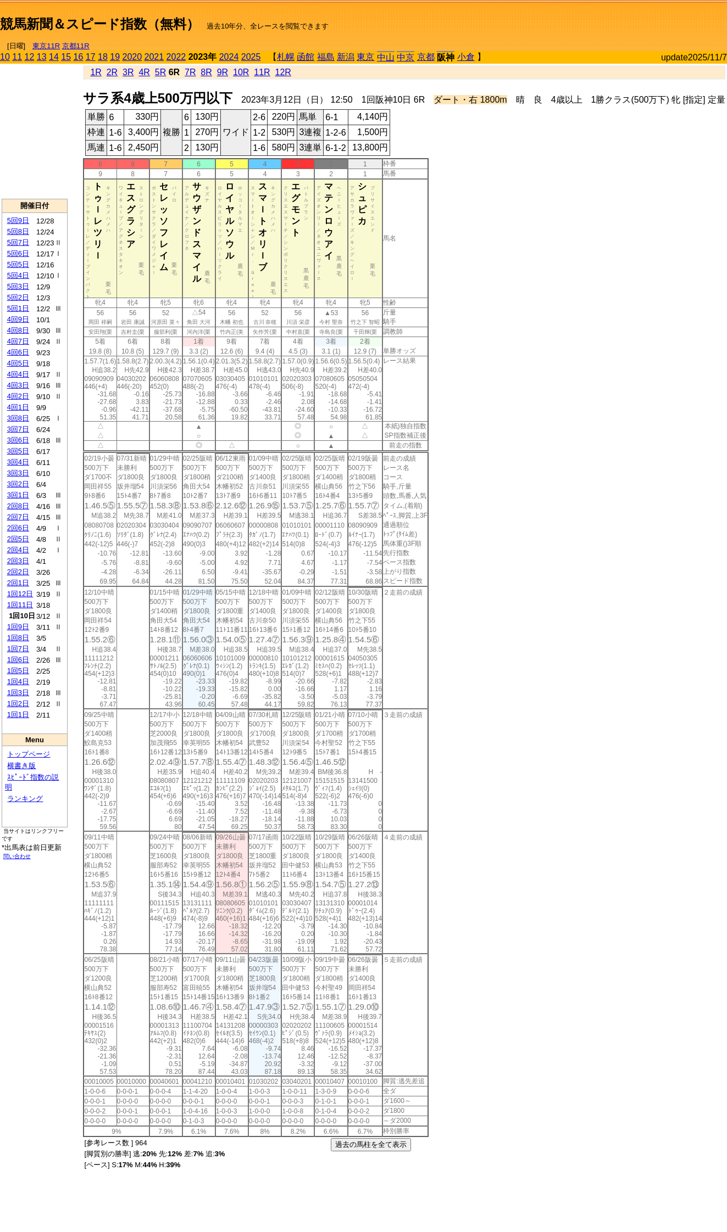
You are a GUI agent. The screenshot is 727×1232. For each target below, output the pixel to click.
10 (5, 56)
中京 (405, 57)
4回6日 (18, 352)
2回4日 (18, 550)
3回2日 (18, 484)
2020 (132, 56)
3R (128, 72)
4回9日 (18, 319)
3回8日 (18, 418)
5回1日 (18, 308)
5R (160, 72)
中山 (386, 57)
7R (190, 72)
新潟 (345, 56)
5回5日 (18, 264)
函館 (305, 56)
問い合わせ (17, 856)
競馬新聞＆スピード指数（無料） (99, 23)
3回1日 (18, 495)
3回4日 (18, 462)
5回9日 (18, 220)
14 (54, 56)
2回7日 (18, 517)
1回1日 (18, 714)
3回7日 (18, 429)
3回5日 (18, 451)
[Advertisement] (598, 19)
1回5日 (18, 671)
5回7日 (18, 242)
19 (115, 56)
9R (222, 72)
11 (17, 56)
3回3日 (18, 473)
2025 (251, 56)
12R (283, 72)
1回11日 (20, 605)
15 (66, 56)
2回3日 (18, 561)
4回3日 (18, 385)
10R (241, 72)
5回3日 (18, 286)
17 (91, 56)
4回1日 (18, 407)
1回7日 (18, 649)
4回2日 (18, 396)
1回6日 (18, 660)
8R (206, 72)
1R (95, 72)
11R (262, 72)
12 (30, 56)
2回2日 (18, 572)
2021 (154, 56)
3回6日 (18, 440)
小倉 (466, 56)
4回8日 (18, 330)
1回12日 (20, 594)
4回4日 (18, 374)
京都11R (76, 46)
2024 (229, 56)
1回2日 (18, 703)
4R (143, 72)
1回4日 (18, 681)
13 (42, 56)
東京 (365, 56)
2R (112, 72)
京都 (426, 56)
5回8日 (18, 231)
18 (103, 56)
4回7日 (18, 341)
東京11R (46, 46)
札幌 (286, 56)
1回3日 (18, 692)
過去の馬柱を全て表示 (371, 1144)
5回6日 (18, 253)
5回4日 (18, 275)
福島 (326, 56)
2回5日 (18, 539)
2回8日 (18, 506)
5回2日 (18, 297)
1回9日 (18, 627)
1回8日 (18, 638)
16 (79, 56)
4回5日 (18, 363)
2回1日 (18, 583)
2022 (176, 56)
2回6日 (18, 528)
